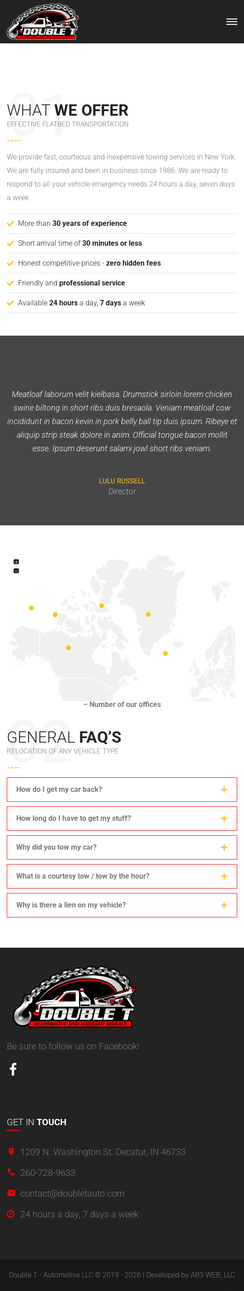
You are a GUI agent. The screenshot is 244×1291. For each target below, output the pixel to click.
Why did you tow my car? (56, 847)
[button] (122, 789)
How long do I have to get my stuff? (73, 818)
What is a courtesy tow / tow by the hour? (83, 876)
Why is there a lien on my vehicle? (71, 905)
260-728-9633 (47, 1172)
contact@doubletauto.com (72, 1193)
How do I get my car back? (59, 789)
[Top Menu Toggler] (231, 21)
